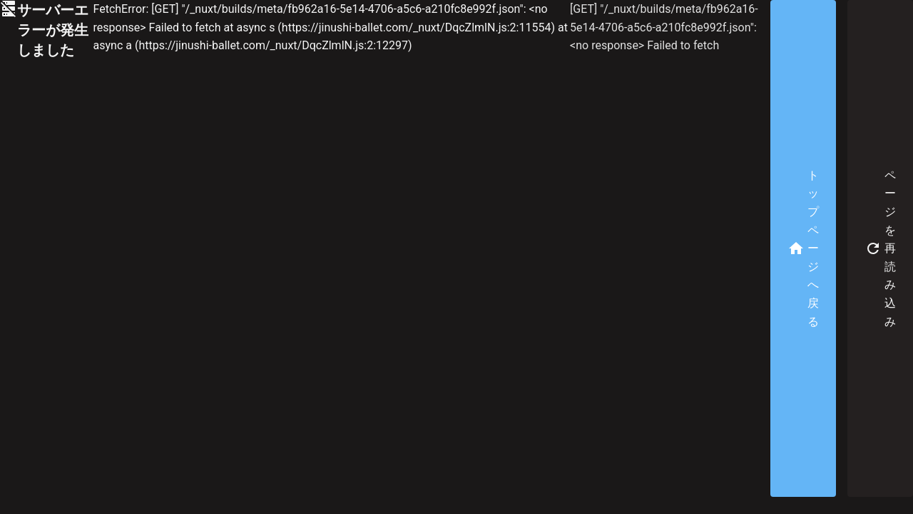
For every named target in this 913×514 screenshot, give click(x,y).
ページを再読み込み (880, 248)
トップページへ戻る (803, 248)
